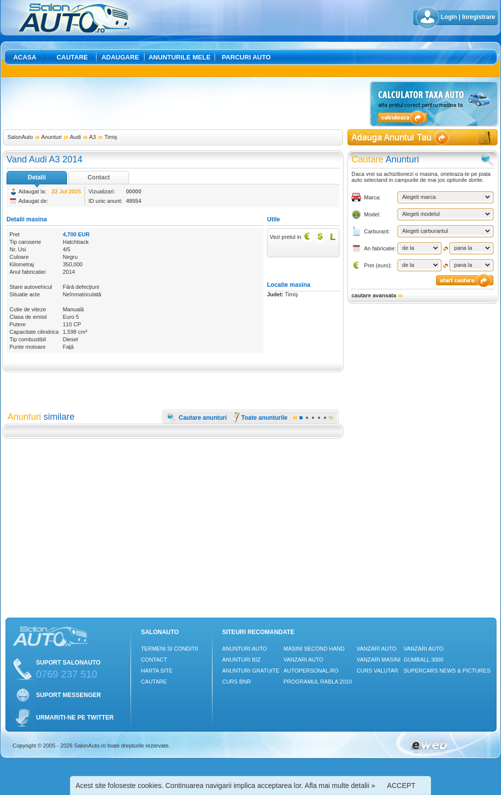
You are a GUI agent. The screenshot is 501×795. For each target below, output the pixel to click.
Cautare (72, 57)
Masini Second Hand (314, 649)
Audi (75, 137)
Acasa (24, 57)
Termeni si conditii (169, 649)
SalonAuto (20, 137)
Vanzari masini (378, 660)
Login (449, 16)
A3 (92, 137)
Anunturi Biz (241, 660)
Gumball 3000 (424, 660)
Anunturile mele (179, 57)
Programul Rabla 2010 (318, 682)
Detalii (37, 177)
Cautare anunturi (203, 417)
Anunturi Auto (244, 649)
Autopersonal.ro (311, 671)
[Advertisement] (184, 103)
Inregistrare (478, 16)
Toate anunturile (265, 417)
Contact (99, 177)
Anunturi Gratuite (251, 671)
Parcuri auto (246, 57)
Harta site (156, 671)
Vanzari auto (304, 660)
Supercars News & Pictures (447, 671)
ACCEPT (401, 786)
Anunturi (51, 137)
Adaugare (120, 57)
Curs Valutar (377, 671)
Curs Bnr (236, 682)
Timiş (111, 137)
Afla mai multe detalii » (339, 786)
